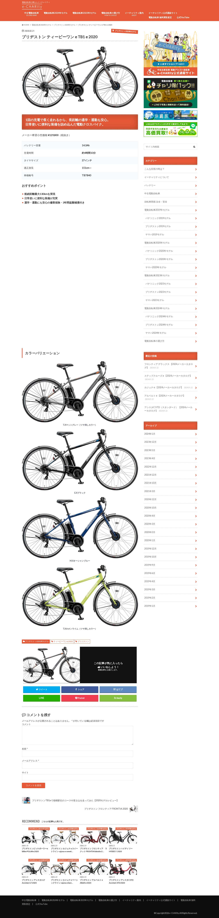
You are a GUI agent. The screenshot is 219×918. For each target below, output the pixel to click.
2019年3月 (149, 589)
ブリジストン (83, 641)
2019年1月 (149, 605)
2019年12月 (150, 548)
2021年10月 (150, 482)
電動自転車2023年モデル (84, 13)
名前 (25, 749)
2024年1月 (149, 433)
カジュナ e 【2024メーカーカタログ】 (168, 387)
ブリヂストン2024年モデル (159, 324)
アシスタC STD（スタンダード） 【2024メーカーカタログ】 (168, 409)
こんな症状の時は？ (154, 168)
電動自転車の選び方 (110, 14)
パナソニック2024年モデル (159, 316)
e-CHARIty (174, 913)
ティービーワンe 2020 (63, 641)
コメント (26, 724)
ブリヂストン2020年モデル (37, 641)
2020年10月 (150, 507)
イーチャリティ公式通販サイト (163, 13)
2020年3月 (149, 523)
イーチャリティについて (156, 177)
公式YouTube (183, 17)
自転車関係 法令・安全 (155, 201)
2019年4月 (149, 581)
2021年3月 (149, 491)
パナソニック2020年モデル (159, 250)
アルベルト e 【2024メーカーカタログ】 (164, 397)
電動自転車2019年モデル (157, 209)
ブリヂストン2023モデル (158, 291)
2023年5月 (149, 450)
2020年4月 (149, 515)
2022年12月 (150, 466)
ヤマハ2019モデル (154, 234)
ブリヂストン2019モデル (158, 226)
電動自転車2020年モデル (157, 242)
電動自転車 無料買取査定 (160, 17)
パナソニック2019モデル (158, 218)
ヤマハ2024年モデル (155, 332)
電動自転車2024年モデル (55, 13)
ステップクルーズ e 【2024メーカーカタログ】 (168, 377)
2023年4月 (149, 458)
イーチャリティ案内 (134, 14)
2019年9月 (149, 564)
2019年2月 (149, 597)
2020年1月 (149, 540)
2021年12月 (150, 474)
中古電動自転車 (31, 14)
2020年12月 (150, 499)
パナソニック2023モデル (158, 283)
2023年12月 (150, 441)
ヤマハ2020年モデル (155, 267)
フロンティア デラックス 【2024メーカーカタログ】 (168, 366)
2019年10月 (150, 556)
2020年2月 (149, 532)
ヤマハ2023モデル (154, 300)
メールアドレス (30, 760)
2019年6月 (149, 573)
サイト (25, 772)
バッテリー (150, 185)
